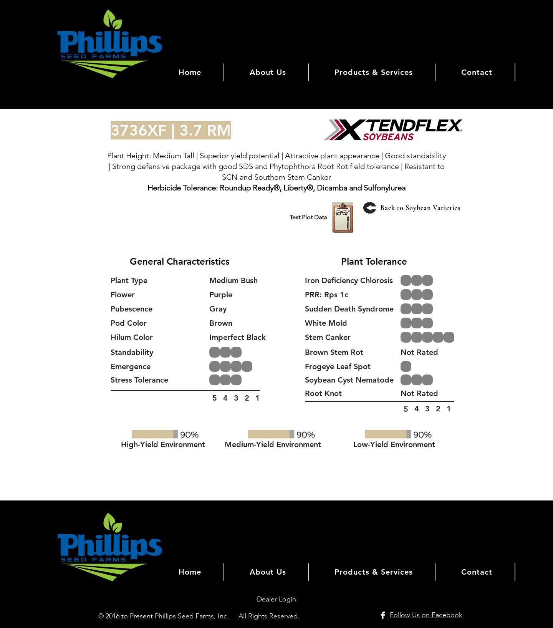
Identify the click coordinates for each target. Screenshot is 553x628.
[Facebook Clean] (383, 615)
